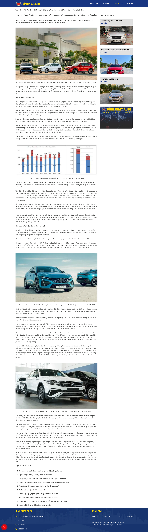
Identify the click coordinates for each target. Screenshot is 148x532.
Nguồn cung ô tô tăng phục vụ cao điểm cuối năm (34, 475)
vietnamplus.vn (26, 466)
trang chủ (93, 3)
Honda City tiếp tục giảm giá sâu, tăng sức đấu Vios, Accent (37, 493)
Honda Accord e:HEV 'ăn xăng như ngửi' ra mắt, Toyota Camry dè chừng (41, 501)
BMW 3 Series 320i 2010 (109, 79)
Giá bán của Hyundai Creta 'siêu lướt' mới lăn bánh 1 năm (36, 497)
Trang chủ (95, 516)
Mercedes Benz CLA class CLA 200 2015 (115, 50)
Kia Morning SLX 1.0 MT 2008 (111, 20)
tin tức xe (118, 3)
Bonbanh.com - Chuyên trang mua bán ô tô (107, 524)
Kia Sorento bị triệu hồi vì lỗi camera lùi (30, 490)
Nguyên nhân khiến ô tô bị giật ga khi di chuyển (33, 505)
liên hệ (130, 3)
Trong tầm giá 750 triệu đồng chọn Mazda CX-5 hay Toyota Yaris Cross (41, 478)
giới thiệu (106, 3)
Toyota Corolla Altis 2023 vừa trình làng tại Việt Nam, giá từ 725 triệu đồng (42, 482)
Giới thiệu (107, 516)
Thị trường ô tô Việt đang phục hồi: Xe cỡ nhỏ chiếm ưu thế (37, 486)
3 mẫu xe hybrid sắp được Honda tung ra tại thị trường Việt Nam (39, 471)
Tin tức (119, 516)
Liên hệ (129, 516)
